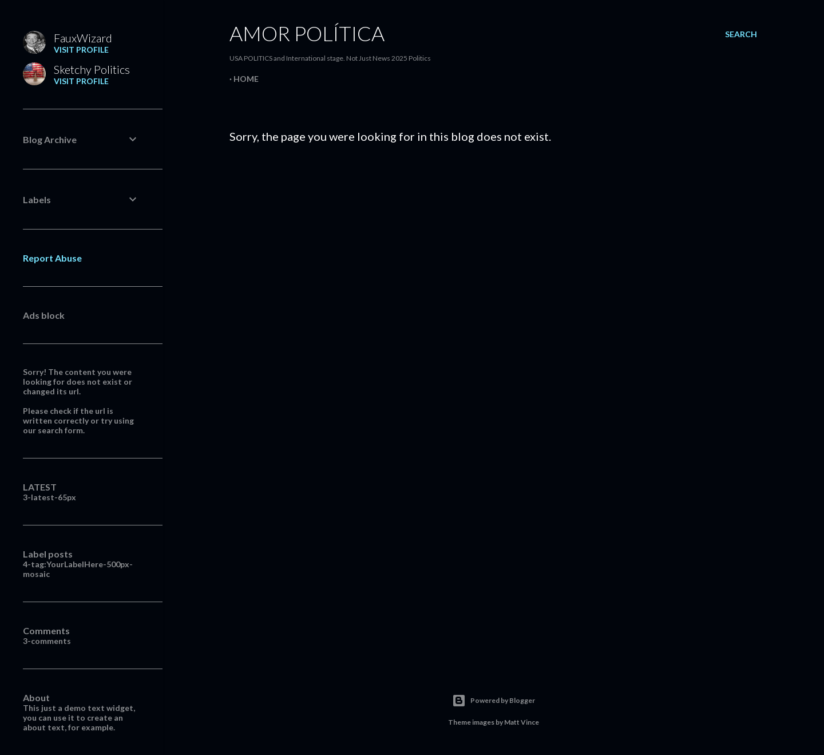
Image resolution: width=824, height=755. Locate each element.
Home (246, 79)
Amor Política (307, 33)
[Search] (741, 34)
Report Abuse (52, 257)
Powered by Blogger (493, 700)
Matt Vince (521, 722)
